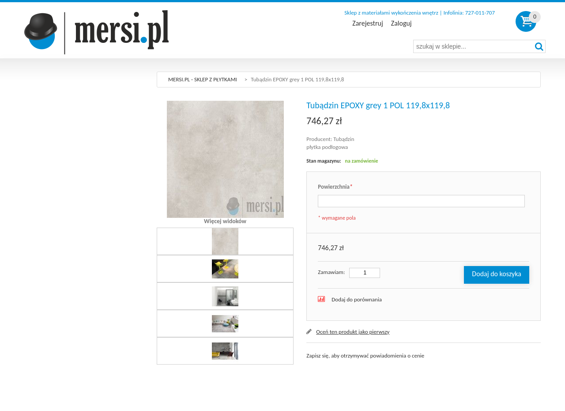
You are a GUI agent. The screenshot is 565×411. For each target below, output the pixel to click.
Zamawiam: (331, 272)
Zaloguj (401, 23)
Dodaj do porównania (356, 299)
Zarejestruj (367, 23)
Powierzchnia (335, 187)
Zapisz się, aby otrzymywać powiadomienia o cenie (365, 355)
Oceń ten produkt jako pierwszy (352, 331)
